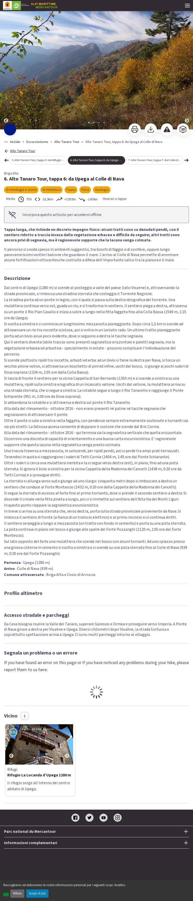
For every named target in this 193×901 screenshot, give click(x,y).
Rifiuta (17, 893)
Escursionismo (37, 142)
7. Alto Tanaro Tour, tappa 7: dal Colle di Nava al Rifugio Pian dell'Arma (155, 160)
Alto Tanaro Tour (66, 142)
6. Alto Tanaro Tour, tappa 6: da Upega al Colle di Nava (97, 160)
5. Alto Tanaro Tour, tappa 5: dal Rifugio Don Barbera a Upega (39, 160)
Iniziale (15, 142)
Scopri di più (37, 893)
